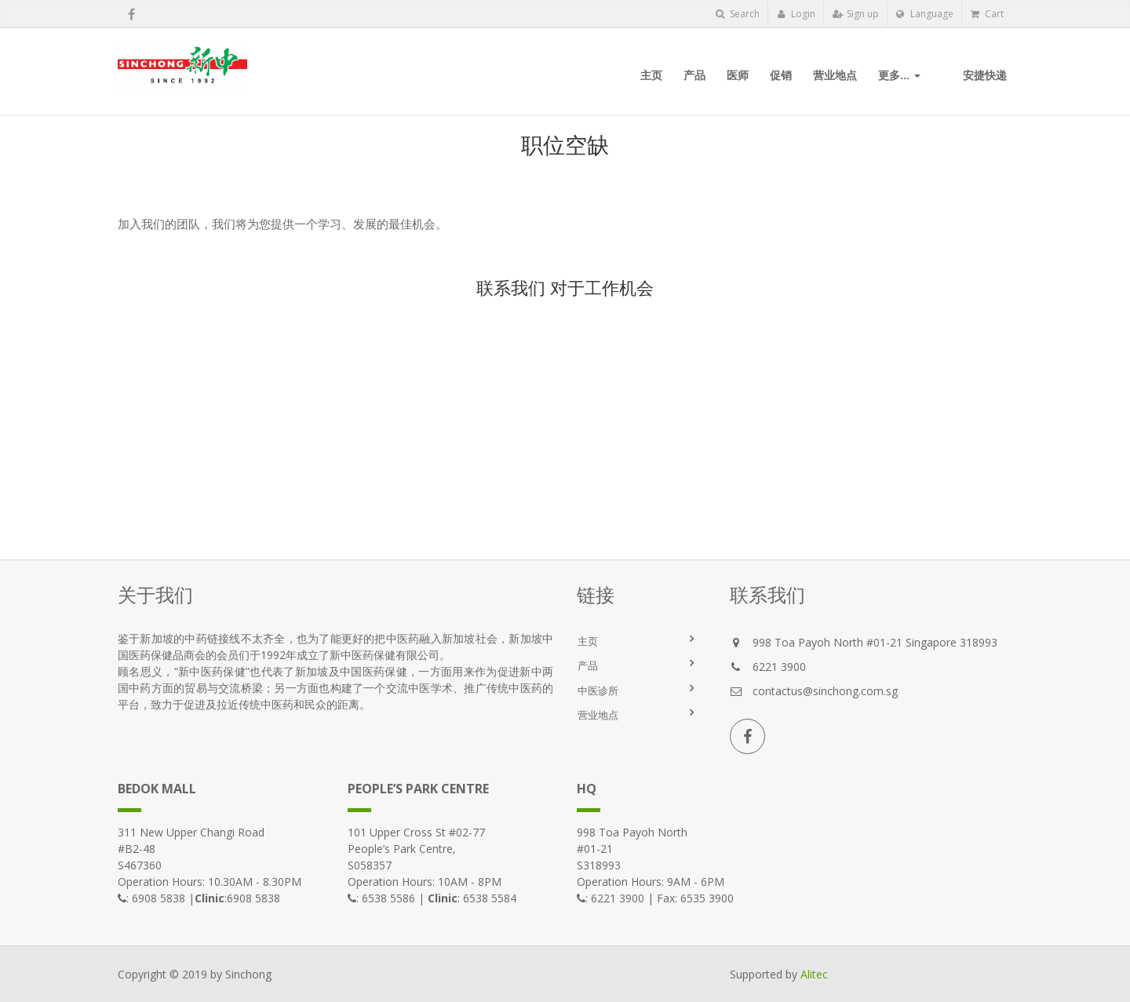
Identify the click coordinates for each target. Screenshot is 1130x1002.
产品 (588, 665)
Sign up (856, 13)
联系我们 (510, 287)
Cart (987, 13)
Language (924, 13)
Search (738, 13)
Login (796, 13)
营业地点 (598, 715)
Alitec (814, 974)
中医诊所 (598, 690)
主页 (588, 641)
